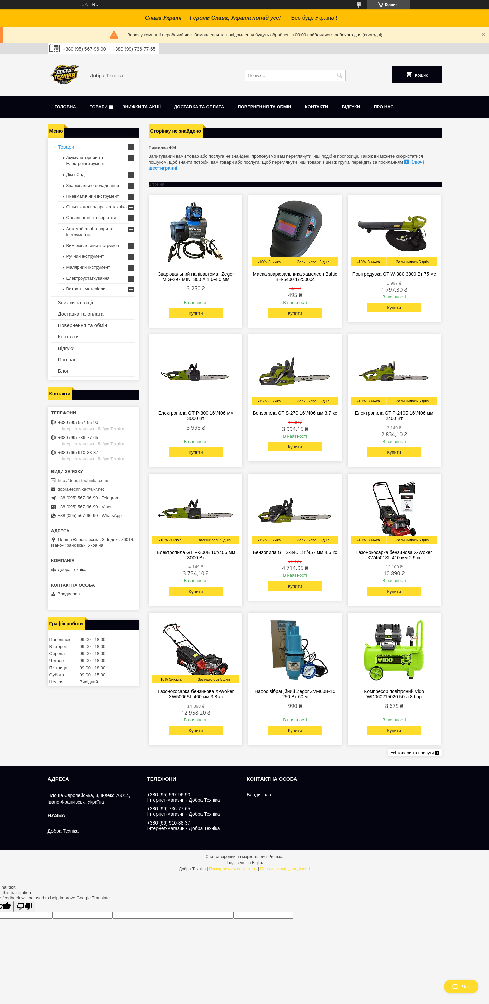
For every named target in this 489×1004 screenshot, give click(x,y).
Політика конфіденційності (285, 869)
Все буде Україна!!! (315, 18)
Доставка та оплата (199, 106)
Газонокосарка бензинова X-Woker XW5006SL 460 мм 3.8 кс (196, 694)
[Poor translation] (24, 906)
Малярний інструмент (88, 267)
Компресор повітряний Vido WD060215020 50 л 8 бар (394, 694)
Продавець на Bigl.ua (244, 862)
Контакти (316, 106)
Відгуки (351, 106)
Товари (99, 106)
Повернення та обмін (264, 106)
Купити (196, 313)
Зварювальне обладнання (92, 185)
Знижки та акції (141, 106)
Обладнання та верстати (91, 217)
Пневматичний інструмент (92, 196)
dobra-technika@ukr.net (81, 489)
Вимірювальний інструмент (93, 245)
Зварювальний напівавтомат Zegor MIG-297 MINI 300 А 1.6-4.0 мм (196, 276)
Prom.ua (275, 856)
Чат (461, 986)
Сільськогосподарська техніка (96, 206)
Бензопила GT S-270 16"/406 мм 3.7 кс (295, 413)
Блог (63, 371)
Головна (65, 106)
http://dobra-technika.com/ (83, 480)
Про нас (383, 106)
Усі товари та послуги (412, 752)
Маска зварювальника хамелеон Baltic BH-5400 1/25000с (295, 276)
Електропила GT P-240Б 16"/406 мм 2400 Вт (394, 415)
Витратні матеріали (86, 288)
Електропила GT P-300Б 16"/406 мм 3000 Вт (195, 555)
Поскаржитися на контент (233, 869)
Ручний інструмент (85, 256)
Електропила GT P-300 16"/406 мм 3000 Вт (196, 415)
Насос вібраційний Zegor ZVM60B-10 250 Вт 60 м (295, 694)
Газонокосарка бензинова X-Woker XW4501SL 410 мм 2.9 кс (394, 555)
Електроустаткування (88, 278)
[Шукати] (340, 75)
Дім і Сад (75, 174)
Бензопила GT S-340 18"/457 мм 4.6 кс (295, 552)
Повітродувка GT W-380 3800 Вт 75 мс (394, 274)
